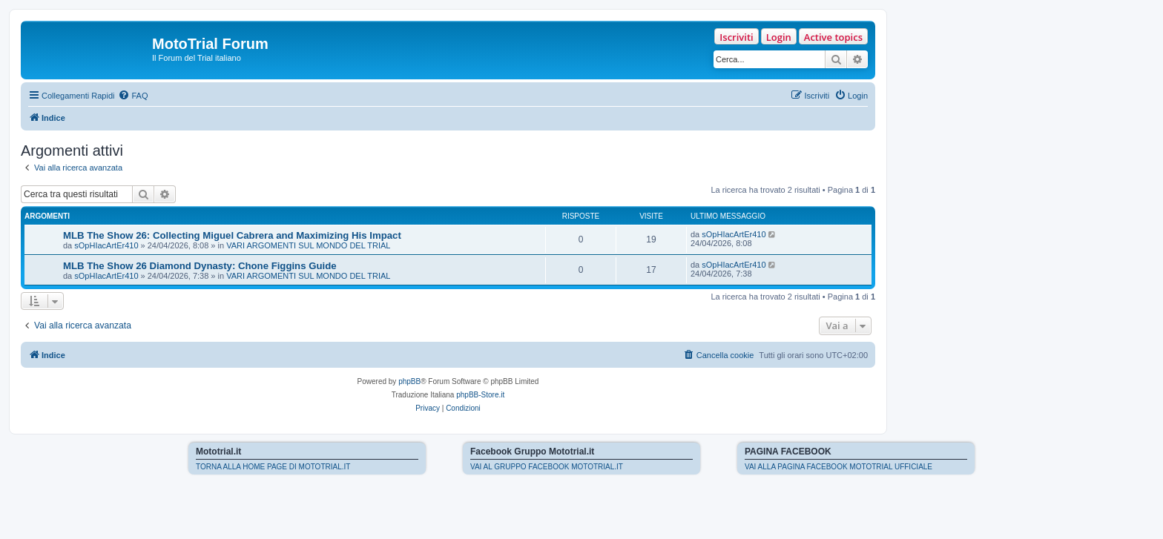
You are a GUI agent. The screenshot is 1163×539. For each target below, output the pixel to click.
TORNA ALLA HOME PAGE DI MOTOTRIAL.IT (273, 467)
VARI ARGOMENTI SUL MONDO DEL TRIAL (308, 245)
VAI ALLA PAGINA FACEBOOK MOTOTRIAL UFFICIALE (838, 467)
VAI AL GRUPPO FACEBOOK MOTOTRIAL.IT (546, 467)
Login (778, 37)
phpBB (409, 381)
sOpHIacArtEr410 (106, 245)
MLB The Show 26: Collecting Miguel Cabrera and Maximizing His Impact (232, 235)
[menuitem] (133, 96)
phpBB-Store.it (480, 395)
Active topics (833, 37)
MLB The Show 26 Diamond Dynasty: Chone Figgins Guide (200, 265)
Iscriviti (736, 37)
